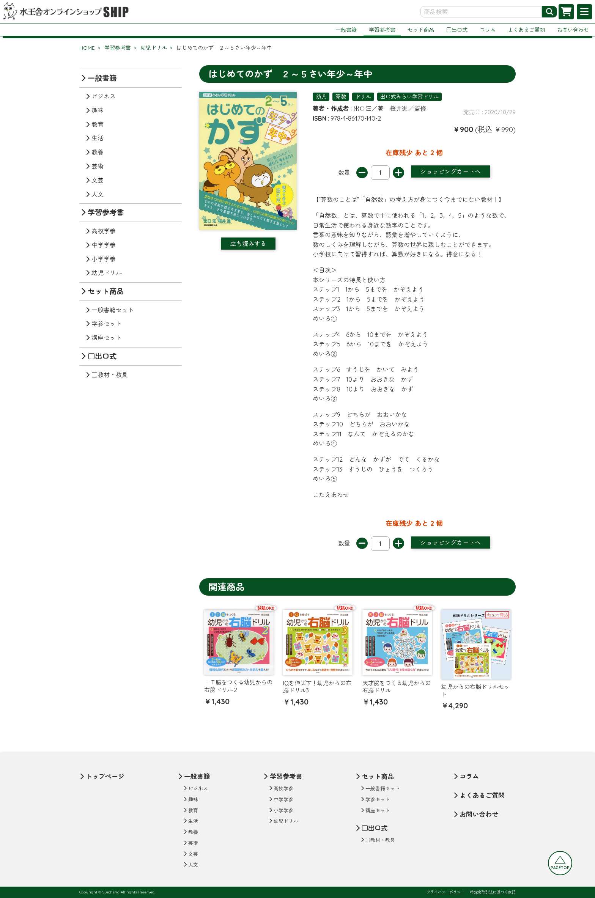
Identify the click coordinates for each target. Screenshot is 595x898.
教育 (97, 124)
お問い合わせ (573, 30)
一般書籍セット (112, 310)
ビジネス (103, 96)
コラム (488, 30)
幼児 (321, 96)
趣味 (97, 110)
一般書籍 (346, 30)
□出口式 (457, 30)
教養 (97, 152)
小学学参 (103, 259)
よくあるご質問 (526, 30)
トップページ (105, 776)
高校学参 (103, 231)
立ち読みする (248, 243)
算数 (340, 96)
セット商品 (421, 30)
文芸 (97, 180)
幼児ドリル (153, 47)
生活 (97, 138)
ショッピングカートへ (450, 171)
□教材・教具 (109, 375)
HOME (87, 47)
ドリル (363, 96)
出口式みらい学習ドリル (409, 96)
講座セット (106, 337)
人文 (97, 194)
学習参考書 (382, 30)
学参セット (106, 323)
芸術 (97, 166)
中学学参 (103, 245)
